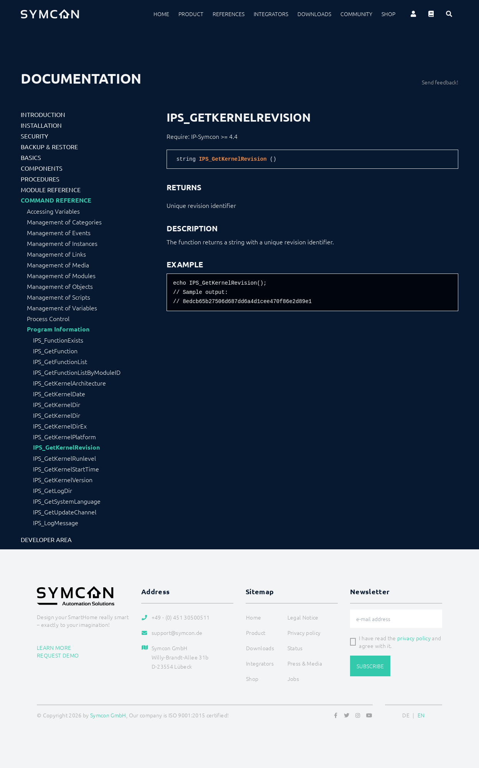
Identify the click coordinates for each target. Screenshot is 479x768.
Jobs (293, 678)
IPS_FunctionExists (58, 340)
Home (161, 14)
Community (356, 14)
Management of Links (56, 254)
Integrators (271, 14)
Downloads (314, 14)
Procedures (40, 179)
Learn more (54, 647)
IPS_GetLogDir (52, 490)
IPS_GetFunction (55, 350)
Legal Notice (303, 617)
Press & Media (304, 663)
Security (34, 136)
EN (421, 715)
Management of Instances (62, 243)
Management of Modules (61, 275)
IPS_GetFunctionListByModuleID (77, 372)
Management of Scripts (58, 297)
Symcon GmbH (108, 715)
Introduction (43, 114)
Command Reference (56, 200)
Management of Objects (60, 286)
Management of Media (58, 265)
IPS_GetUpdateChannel (64, 512)
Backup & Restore (49, 146)
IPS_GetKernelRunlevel (64, 458)
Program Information (58, 329)
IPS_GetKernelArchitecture (69, 383)
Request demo (58, 655)
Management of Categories (64, 222)
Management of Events (59, 232)
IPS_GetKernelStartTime (66, 469)
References (228, 14)
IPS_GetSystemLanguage (67, 501)
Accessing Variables (53, 211)
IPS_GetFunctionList (60, 361)
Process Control (48, 318)
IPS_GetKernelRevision (66, 447)
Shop (388, 14)
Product (190, 14)
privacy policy (414, 638)
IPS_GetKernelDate (59, 393)
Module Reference (51, 189)
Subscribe (370, 666)
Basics (31, 157)
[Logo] (50, 13)
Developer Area (46, 539)
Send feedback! (440, 82)
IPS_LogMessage (55, 522)
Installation (41, 125)
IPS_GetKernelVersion (62, 479)
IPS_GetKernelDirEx (60, 426)
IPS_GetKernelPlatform (64, 436)
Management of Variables (62, 307)
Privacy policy (304, 632)
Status (295, 648)
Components (42, 168)
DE (406, 715)
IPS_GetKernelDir (56, 404)
